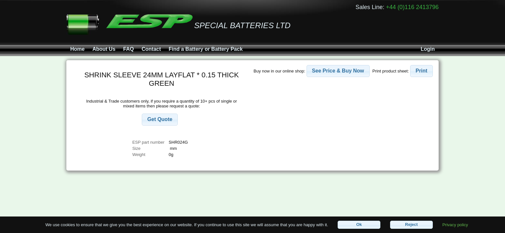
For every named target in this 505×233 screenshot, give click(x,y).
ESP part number (148, 142)
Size (137, 148)
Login (428, 49)
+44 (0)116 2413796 (412, 7)
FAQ (128, 49)
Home (77, 49)
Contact (151, 49)
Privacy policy (455, 224)
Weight (138, 154)
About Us (103, 49)
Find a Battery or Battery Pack (206, 49)
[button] (160, 120)
